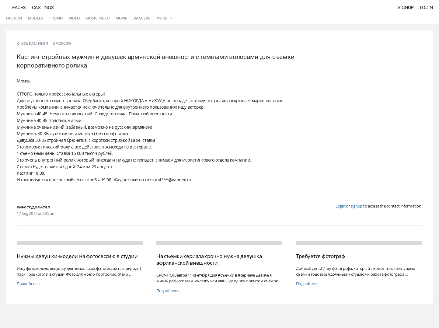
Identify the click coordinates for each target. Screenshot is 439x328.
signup (357, 206)
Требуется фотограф (320, 256)
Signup (406, 7)
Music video (98, 18)
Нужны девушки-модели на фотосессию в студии (77, 256)
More (164, 18)
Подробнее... (28, 283)
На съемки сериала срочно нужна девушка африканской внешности (209, 259)
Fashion (14, 18)
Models (35, 18)
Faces (19, 7)
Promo (56, 18)
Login (426, 7)
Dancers (141, 18)
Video (74, 18)
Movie (121, 18)
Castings (43, 7)
